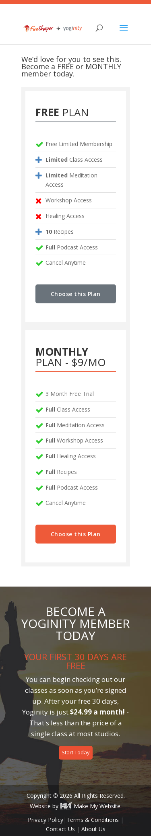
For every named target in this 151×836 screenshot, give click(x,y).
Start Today (76, 752)
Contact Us (60, 829)
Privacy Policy (45, 820)
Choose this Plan (76, 294)
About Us (93, 829)
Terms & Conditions (92, 820)
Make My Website (90, 806)
